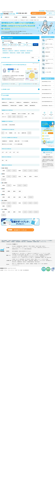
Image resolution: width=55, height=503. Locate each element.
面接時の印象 (30, 136)
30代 (8, 155)
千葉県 (25, 179)
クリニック (9, 116)
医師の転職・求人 (49, 263)
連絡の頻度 (13, 144)
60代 (22, 155)
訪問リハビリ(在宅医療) (26, 116)
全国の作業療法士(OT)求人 (46, 85)
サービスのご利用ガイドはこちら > (50, 145)
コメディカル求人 (42, 263)
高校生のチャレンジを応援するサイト (34, 256)
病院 (3, 116)
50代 (18, 155)
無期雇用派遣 (19, 264)
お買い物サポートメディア (16, 260)
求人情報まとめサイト (15, 256)
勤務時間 (13, 136)
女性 (8, 163)
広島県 (20, 206)
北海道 (3, 173)
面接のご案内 (20, 144)
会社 (23, 136)
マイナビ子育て (14, 259)
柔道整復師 (18, 52)
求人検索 (15, 17)
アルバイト (23, 250)
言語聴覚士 (13, 244)
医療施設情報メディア (43, 259)
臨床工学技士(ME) (29, 50)
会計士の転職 (14, 263)
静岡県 (9, 194)
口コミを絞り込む (7, 38)
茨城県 (3, 179)
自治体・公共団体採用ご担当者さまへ (15, 243)
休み (8, 136)
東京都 (31, 179)
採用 (16, 273)
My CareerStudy (31, 259)
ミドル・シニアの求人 (32, 250)
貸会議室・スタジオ (37, 266)
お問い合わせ (38, 243)
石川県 (14, 188)
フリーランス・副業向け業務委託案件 (25, 251)
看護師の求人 (36, 263)
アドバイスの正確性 (29, 144)
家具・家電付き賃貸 (48, 260)
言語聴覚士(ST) (16, 50)
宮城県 (20, 173)
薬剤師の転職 (31, 263)
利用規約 (33, 243)
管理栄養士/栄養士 (12, 52)
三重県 (20, 194)
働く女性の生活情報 (20, 257)
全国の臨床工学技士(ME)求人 (47, 97)
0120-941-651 (21, 13)
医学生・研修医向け (32, 249)
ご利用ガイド (7, 17)
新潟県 (3, 188)
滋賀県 (3, 200)
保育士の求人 (14, 264)
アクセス (5, 273)
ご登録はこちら (50, 133)
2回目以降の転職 (14, 127)
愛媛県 (3, 209)
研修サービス (14, 266)
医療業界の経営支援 (30, 264)
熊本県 (20, 215)
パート (27, 250)
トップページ (1, 17)
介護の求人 (24, 264)
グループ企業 (20, 273)
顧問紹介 (26, 263)
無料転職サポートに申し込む (17, 233)
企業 (34, 116)
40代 (13, 155)
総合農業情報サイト (47, 257)
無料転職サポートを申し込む (38, 13)
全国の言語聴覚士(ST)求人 (46, 89)
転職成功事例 (24, 17)
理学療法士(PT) (5, 50)
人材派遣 (13, 262)
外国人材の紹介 (37, 264)
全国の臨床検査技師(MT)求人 (47, 93)
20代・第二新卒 (27, 262)
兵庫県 (20, 200)
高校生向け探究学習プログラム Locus (25, 254)
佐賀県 (9, 215)
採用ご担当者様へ (42, 10)
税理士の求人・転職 (20, 263)
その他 (36, 119)
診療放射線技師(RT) (6, 52)
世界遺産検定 (41, 257)
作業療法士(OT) (11, 50)
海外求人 (43, 249)
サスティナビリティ (11, 273)
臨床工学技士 (24, 244)
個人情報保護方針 (26, 273)
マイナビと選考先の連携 (20, 147)
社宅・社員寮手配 (44, 266)
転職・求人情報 (38, 249)
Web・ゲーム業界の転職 (20, 262)
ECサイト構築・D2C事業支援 (22, 259)
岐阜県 (3, 194)
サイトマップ (44, 243)
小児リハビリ (10, 119)
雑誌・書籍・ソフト (28, 257)
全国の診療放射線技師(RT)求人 (47, 101)
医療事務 (22, 52)
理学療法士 (3, 244)
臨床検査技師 (18, 244)
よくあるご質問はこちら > (51, 146)
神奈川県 (4, 182)
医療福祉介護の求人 (15, 251)
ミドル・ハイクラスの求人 (16, 250)
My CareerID (37, 259)
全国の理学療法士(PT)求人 (46, 81)
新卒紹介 (32, 262)
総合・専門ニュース (23, 256)
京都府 (9, 200)
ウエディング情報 (35, 257)
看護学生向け (25, 249)
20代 (3, 155)
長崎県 (14, 215)
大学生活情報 (14, 257)
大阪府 (14, 200)
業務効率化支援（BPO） (21, 266)
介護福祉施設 (16, 116)
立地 (19, 136)
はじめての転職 (5, 127)
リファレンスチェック (15, 268)
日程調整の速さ (5, 144)
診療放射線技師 (29, 244)
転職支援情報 (33, 17)
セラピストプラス (43, 244)
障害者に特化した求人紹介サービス (43, 250)
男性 (3, 163)
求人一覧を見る (8, 84)
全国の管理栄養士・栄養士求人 (47, 105)
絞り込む (35, 44)
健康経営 (31, 266)
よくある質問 (49, 243)
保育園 (3, 119)
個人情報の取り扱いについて (26, 243)
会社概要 (1, 273)
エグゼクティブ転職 (45, 262)
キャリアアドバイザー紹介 (42, 17)
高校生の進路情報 (15, 254)
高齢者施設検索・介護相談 (39, 260)
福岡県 (3, 215)
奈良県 (25, 200)
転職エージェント (37, 262)
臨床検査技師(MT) (23, 50)
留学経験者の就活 (19, 249)
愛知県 (14, 194)
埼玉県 (20, 179)
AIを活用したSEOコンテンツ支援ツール (28, 260)
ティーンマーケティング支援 (45, 256)
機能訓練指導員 (27, 52)
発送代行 (27, 266)
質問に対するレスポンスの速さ (7, 147)
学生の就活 (14, 249)
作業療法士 (8, 244)
